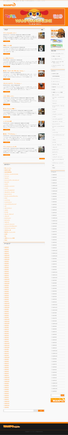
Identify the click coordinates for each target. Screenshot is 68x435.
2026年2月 (6, 251)
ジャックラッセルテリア (15, 47)
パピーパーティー (8, 208)
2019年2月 (6, 397)
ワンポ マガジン (32, 423)
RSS (42, 29)
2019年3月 (6, 395)
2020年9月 (6, 359)
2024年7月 (6, 289)
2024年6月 (6, 291)
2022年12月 (6, 319)
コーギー (6, 184)
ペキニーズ (6, 216)
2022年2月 (6, 339)
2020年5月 (6, 367)
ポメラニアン (7, 220)
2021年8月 (6, 351)
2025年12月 (6, 255)
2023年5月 (6, 317)
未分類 (5, 234)
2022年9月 (6, 325)
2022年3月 (6, 337)
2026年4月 (6, 247)
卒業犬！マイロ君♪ (7, 45)
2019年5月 (6, 391)
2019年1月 (6, 399)
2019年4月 (6, 393)
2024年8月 (6, 287)
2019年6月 (6, 389)
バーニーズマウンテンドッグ (10, 204)
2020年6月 (6, 365)
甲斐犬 (5, 240)
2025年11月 (6, 257)
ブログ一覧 (42, 158)
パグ (5, 206)
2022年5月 (6, 333)
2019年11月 (6, 379)
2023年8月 (6, 311)
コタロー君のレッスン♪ (8, 96)
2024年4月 (6, 295)
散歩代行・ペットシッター (9, 232)
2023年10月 (6, 307)
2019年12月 (6, 377)
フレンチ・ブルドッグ (9, 214)
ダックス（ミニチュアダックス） (11, 196)
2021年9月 (6, 349)
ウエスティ (6, 178)
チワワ (12, 85)
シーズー (12, 123)
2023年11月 (6, 305)
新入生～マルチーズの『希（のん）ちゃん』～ (14, 70)
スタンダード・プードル (15, 148)
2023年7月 (6, 313)
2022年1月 (6, 341)
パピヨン (6, 210)
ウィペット (6, 176)
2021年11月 (6, 345)
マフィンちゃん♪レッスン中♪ (10, 146)
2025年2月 (6, 275)
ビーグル (6, 212)
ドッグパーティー (8, 202)
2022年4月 (6, 335)
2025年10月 (6, 259)
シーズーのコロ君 (7, 121)
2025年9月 (6, 261)
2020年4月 (6, 369)
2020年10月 (6, 357)
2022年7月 (6, 329)
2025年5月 (6, 269)
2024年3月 (6, 297)
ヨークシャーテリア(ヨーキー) (15, 135)
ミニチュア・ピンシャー (9, 224)
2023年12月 (6, 303)
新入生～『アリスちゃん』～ (10, 134)
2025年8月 (6, 263)
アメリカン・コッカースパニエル (11, 174)
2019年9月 (6, 383)
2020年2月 (6, 373)
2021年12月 (6, 343)
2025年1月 (6, 277)
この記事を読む (6, 41)
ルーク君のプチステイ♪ (8, 58)
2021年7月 (6, 353)
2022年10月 (6, 323)
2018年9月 (6, 407)
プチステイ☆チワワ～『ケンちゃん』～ (12, 83)
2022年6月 (6, 331)
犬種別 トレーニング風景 (26, 34)
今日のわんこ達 (18, 34)
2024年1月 (6, 301)
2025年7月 (6, 265)
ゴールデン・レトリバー (9, 186)
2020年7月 (6, 363)
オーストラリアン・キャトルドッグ (11, 180)
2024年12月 (6, 279)
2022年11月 (6, 321)
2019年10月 (6, 381)
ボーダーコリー (7, 218)
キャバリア (6, 182)
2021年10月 (6, 347)
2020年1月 (6, 375)
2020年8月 (6, 361)
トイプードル (13, 34)
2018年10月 (6, 405)
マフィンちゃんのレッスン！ (10, 33)
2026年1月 (6, 253)
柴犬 (5, 236)
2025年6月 (6, 267)
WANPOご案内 (7, 170)
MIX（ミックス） (8, 168)
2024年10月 (6, 283)
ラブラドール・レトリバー (9, 228)
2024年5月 (6, 293)
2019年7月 (6, 387)
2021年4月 (6, 355)
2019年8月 (6, 385)
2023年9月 (6, 309)
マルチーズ (12, 72)
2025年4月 (6, 271)
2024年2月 (6, 299)
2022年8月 (6, 327)
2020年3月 (6, 371)
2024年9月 (6, 285)
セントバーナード (14, 110)
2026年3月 (6, 249)
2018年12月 (6, 401)
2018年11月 (6, 403)
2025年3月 (6, 273)
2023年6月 (6, 315)
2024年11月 (6, 281)
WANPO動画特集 (7, 172)
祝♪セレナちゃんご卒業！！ (9, 108)
